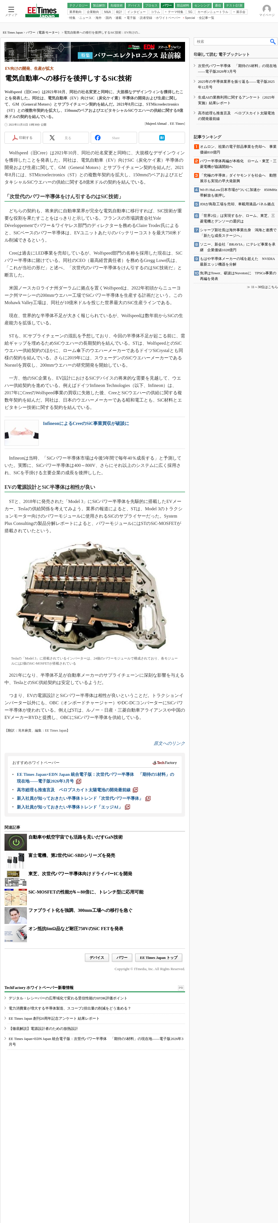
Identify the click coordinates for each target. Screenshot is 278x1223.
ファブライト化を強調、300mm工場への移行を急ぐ (80, 910)
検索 (273, 41)
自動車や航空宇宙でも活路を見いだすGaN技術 (75, 837)
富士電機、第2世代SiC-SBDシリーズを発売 (71, 855)
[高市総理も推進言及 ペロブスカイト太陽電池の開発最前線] (77, 790)
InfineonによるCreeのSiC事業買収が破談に (86, 423)
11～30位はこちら (264, 287)
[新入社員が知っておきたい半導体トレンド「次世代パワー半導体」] (84, 798)
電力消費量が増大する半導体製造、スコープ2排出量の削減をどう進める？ (70, 1008)
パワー (122, 957)
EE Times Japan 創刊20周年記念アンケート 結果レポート (54, 1018)
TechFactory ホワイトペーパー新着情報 (39, 988)
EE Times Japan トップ (158, 957)
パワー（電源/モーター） (43, 32)
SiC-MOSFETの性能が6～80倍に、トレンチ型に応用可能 (85, 892)
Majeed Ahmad (156, 124)
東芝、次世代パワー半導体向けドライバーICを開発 (80, 873)
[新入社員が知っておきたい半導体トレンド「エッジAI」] (73, 807)
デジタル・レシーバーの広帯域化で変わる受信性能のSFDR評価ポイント (68, 998)
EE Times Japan (13, 32)
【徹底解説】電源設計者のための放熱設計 (43, 1028)
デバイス (97, 957)
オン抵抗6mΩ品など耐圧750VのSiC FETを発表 (75, 928)
